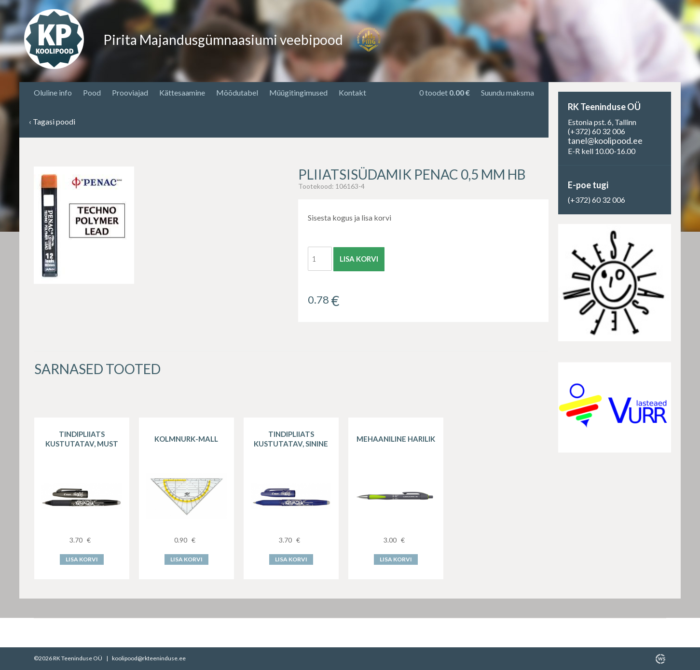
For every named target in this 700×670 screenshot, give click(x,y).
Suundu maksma (507, 92)
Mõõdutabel (237, 92)
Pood (92, 92)
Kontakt (352, 92)
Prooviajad (130, 92)
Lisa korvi (359, 258)
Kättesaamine (182, 92)
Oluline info (53, 92)
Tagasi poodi (52, 122)
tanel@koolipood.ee (605, 140)
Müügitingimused (298, 92)
